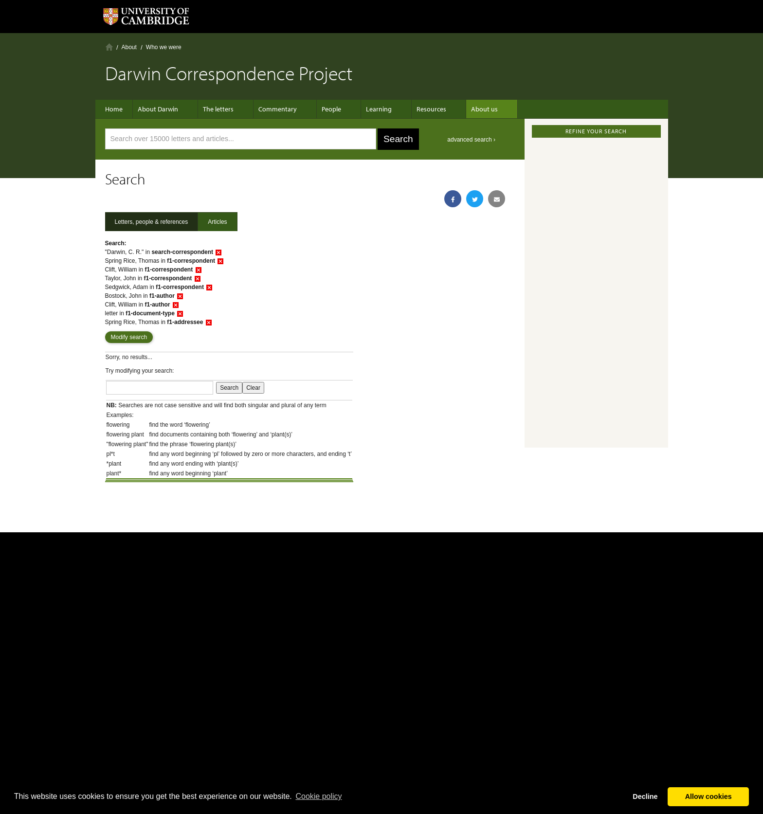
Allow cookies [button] (708, 796)
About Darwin (163, 109)
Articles (217, 221)
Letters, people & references (151, 221)
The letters (218, 109)
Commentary (273, 109)
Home (109, 47)
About (129, 47)
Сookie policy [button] (318, 796)
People (321, 109)
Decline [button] (645, 796)
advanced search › (471, 139)
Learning (364, 109)
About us (460, 109)
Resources (412, 109)
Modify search (129, 337)
